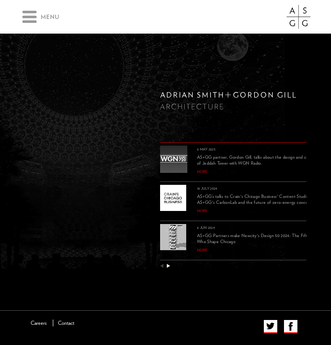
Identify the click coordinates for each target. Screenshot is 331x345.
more (202, 172)
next (168, 266)
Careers (39, 323)
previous (161, 266)
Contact (66, 323)
